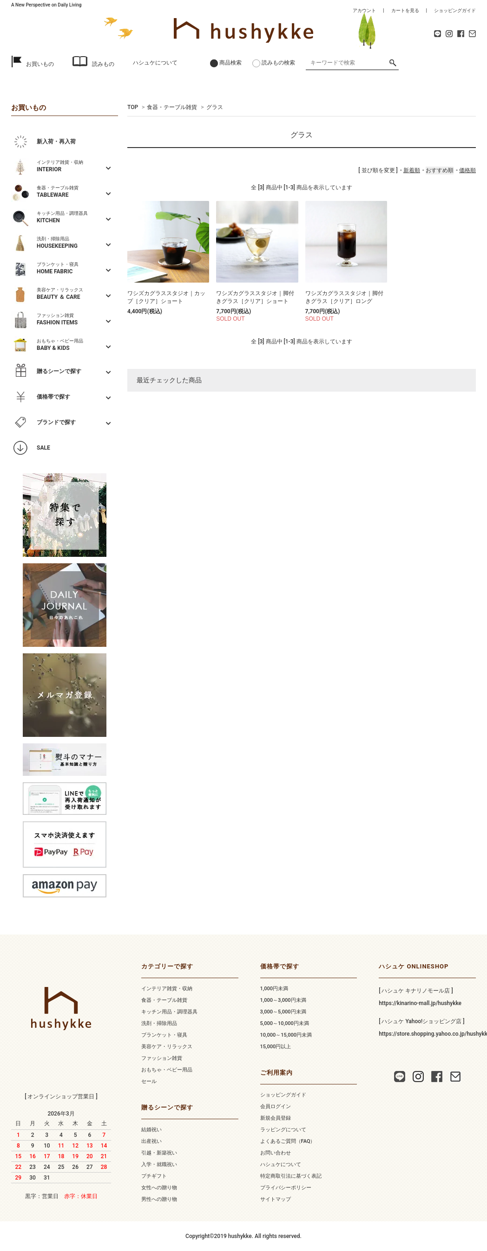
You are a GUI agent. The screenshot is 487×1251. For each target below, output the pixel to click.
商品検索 (230, 62)
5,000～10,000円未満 (284, 1023)
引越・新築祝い (159, 1153)
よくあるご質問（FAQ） (288, 1141)
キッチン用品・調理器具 (169, 1012)
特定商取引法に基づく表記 (291, 1176)
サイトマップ (275, 1199)
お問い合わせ (275, 1153)
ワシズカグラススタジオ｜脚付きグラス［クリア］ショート (255, 297)
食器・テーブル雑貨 (172, 107)
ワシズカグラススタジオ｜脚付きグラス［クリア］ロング (344, 297)
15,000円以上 (275, 1047)
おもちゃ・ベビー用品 (166, 1070)
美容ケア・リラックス (166, 1047)
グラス (214, 107)
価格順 (467, 170)
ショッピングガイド (455, 10)
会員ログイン (275, 1106)
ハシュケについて (155, 62)
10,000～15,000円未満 (286, 1035)
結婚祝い (151, 1130)
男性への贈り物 (159, 1199)
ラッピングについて (283, 1130)
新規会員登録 (275, 1118)
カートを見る (405, 10)
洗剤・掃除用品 (159, 1023)
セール (149, 1081)
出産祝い (151, 1141)
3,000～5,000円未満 (283, 1012)
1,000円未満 (274, 989)
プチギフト (154, 1176)
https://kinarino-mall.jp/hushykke (420, 1003)
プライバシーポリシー (285, 1188)
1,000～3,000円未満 (283, 1000)
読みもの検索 (278, 62)
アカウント (364, 10)
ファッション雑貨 (161, 1058)
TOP (132, 107)
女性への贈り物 (159, 1188)
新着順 (411, 170)
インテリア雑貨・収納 (166, 989)
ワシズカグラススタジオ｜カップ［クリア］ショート (166, 297)
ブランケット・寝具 (164, 1035)
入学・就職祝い (159, 1164)
